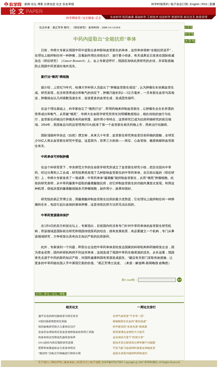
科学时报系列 (160, 4)
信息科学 (165, 17)
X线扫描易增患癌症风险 (52, 321)
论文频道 (88, 18)
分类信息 (49, 4)
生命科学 (116, 17)
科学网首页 (73, 18)
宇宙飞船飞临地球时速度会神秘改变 (134, 347)
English (194, 4)
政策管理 (201, 17)
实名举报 (68, 4)
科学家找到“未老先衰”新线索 (130, 326)
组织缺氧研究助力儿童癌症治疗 (57, 326)
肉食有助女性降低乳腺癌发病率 (57, 337)
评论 (47, 294)
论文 (59, 4)
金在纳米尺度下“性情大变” (128, 337)
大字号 (190, 41)
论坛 (34, 4)
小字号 (189, 27)
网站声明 (56, 362)
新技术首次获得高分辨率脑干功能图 (134, 342)
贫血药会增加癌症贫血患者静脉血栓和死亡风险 (66, 332)
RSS (204, 4)
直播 (212, 4)
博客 (40, 4)
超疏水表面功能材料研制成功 (130, 353)
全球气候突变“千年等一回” (128, 316)
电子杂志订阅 (179, 4)
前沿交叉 (189, 17)
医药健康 (128, 17)
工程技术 (152, 17)
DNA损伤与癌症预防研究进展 (55, 342)
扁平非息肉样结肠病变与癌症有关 (58, 316)
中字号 (189, 34)
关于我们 (43, 362)
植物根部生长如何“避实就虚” (130, 321)
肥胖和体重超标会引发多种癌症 (57, 347)
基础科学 (140, 17)
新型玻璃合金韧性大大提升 (129, 332)
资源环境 (177, 17)
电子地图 (95, 362)
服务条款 (69, 362)
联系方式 (82, 362)
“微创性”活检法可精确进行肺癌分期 (59, 353)
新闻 (27, 4)
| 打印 (38, 294)
